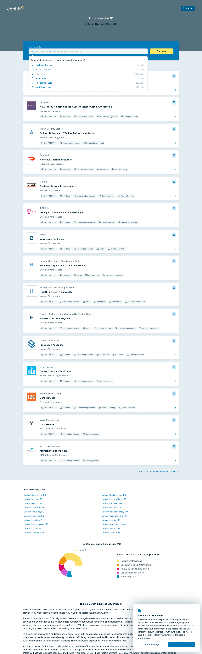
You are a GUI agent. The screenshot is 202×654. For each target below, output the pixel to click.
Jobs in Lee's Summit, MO (36, 524)
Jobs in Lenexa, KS (111, 520)
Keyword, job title (35, 47)
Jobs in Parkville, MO (112, 503)
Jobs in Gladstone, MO (34, 507)
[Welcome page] (15, 8)
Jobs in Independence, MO (115, 512)
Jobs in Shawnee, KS (34, 512)
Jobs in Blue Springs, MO (114, 524)
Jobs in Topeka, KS (111, 532)
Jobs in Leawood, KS (34, 516)
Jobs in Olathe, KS (32, 528)
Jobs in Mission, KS (33, 499)
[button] (161, 51)
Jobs (91, 18)
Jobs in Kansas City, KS (35, 495)
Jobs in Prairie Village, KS (114, 499)
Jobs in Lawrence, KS (34, 532)
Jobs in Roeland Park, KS (114, 495)
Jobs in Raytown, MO (112, 507)
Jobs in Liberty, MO (33, 520)
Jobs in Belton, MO (111, 528)
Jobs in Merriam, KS (33, 503)
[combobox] (88, 51)
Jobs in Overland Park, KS (114, 516)
